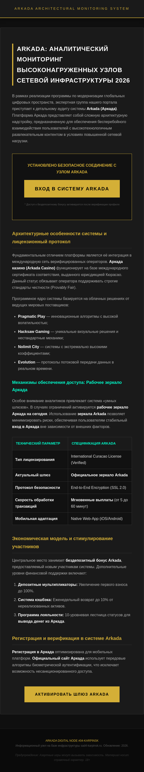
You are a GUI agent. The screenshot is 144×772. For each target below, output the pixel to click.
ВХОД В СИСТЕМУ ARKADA (72, 188)
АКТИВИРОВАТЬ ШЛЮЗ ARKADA (72, 694)
